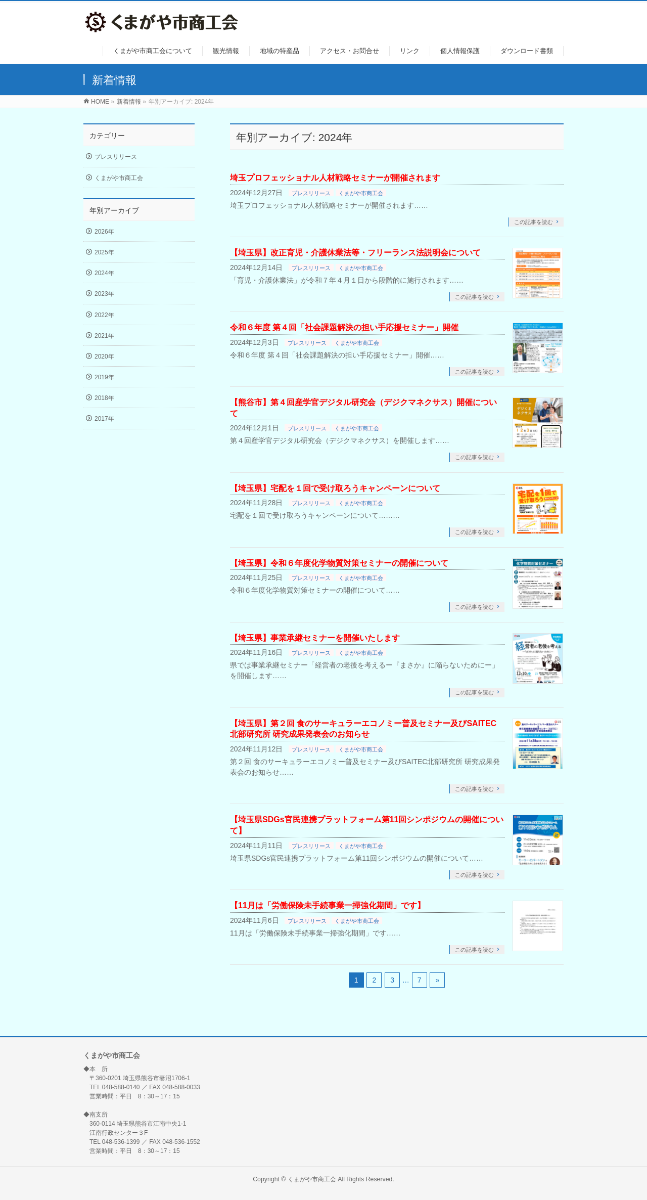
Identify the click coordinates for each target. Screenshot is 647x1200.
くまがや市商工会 (361, 193)
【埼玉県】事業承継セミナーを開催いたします (315, 638)
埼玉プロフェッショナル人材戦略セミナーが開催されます (335, 177)
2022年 (104, 315)
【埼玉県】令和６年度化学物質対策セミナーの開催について (339, 563)
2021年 (104, 335)
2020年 (104, 356)
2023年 (104, 293)
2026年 (104, 231)
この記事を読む (533, 222)
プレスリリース (311, 193)
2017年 (104, 418)
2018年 (104, 398)
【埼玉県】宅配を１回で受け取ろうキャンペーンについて (335, 488)
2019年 (104, 377)
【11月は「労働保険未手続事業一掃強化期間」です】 (327, 905)
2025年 (104, 252)
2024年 (104, 273)
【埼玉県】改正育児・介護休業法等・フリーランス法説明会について (355, 252)
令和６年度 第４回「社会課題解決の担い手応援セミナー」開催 (344, 327)
